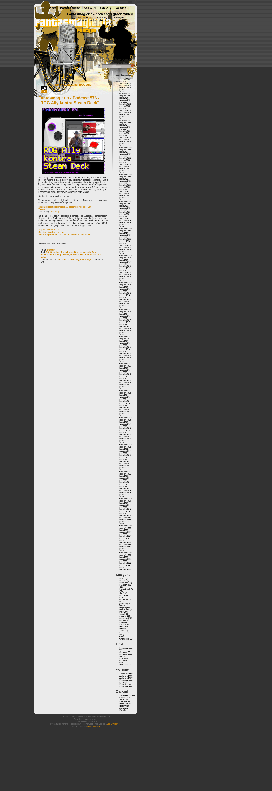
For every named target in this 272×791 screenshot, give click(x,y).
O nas (52, 7)
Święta (122, 630)
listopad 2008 (125, 547)
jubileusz (123, 603)
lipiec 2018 (124, 287)
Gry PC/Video (125, 595)
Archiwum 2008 (126, 674)
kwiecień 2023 (125, 158)
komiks (65, 259)
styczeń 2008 (125, 569)
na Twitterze (73, 234)
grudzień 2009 (125, 517)
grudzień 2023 (125, 139)
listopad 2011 (125, 465)
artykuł (122, 581)
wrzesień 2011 (125, 472)
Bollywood (123, 583)
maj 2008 (123, 561)
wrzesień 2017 (125, 310)
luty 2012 (123, 459)
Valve (43, 257)
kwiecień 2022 (125, 185)
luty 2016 (123, 351)
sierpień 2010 (125, 501)
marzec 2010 (124, 511)
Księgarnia (123, 658)
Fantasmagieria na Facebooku (52, 234)
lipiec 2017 (124, 314)
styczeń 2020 (125, 245)
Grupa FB (85, 234)
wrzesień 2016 (125, 337)
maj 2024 (123, 129)
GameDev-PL (125, 697)
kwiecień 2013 (125, 428)
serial (121, 626)
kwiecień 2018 (125, 293)
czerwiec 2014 (125, 397)
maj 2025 (123, 102)
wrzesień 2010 (125, 499)
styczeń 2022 (125, 191)
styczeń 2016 (125, 353)
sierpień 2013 (125, 420)
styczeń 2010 (125, 515)
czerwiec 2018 (125, 289)
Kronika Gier (124, 702)
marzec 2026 (124, 79)
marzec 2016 (124, 349)
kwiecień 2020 (125, 239)
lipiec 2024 (124, 125)
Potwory (74, 254)
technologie (86, 259)
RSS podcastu (125, 665)
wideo (121, 637)
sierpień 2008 (125, 555)
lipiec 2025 (124, 98)
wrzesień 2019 (125, 256)
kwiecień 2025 (125, 104)
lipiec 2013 (124, 422)
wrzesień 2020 (125, 229)
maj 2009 (123, 534)
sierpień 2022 (125, 177)
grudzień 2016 (125, 328)
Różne (122, 624)
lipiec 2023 (124, 152)
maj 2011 (123, 480)
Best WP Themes (113, 724)
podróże (122, 620)
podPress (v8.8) (93, 726)
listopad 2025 (125, 87)
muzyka (122, 616)
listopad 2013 (125, 411)
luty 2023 (123, 162)
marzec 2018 (124, 295)
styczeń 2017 (125, 326)
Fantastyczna (125, 585)
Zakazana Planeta (123, 709)
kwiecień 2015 (125, 374)
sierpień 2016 (125, 339)
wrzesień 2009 (125, 526)
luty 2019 (123, 270)
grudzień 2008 (125, 544)
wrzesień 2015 (125, 364)
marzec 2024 (124, 133)
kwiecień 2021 (125, 212)
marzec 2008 (124, 565)
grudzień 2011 (125, 463)
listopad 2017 (125, 303)
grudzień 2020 (125, 220)
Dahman (51, 250)
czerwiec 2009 (125, 532)
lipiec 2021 (124, 206)
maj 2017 (123, 318)
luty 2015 (123, 378)
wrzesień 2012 (125, 445)
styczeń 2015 (125, 380)
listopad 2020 (125, 222)
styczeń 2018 (125, 299)
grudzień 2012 (125, 436)
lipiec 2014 (124, 395)
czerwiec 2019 (125, 262)
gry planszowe (125, 599)
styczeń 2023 (125, 164)
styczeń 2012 (125, 461)
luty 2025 (123, 108)
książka (122, 608)
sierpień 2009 (125, 528)
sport (121, 628)
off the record (125, 660)
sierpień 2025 (125, 96)
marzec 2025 (124, 106)
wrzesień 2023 (125, 148)
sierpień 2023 (125, 150)
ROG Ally (84, 254)
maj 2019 (123, 264)
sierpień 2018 (125, 285)
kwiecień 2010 (125, 509)
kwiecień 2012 (125, 455)
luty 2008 (123, 567)
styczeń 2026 (125, 83)
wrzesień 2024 (125, 121)
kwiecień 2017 (125, 320)
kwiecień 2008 (125, 563)
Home (41, 7)
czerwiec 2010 (125, 505)
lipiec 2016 (124, 341)
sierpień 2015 (125, 366)
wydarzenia (124, 639)
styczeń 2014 (125, 407)
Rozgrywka (124, 706)
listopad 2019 (125, 249)
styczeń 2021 (125, 218)
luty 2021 (123, 216)
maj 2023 (123, 156)
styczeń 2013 (125, 434)
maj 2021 (123, 210)
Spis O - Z (105, 7)
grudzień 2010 (125, 490)
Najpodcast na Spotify (48, 230)
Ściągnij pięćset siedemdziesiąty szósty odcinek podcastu (64, 207)
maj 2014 (123, 399)
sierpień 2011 (125, 474)
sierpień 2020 (125, 231)
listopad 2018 (125, 276)
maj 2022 (123, 183)
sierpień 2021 (125, 204)
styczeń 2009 (125, 542)
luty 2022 (123, 189)
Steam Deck (96, 254)
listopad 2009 (125, 520)
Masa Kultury (124, 704)
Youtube (42, 209)
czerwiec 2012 (125, 451)
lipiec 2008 (124, 557)
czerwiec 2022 (125, 181)
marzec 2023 (124, 160)
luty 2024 (123, 135)
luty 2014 (123, 405)
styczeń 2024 (125, 137)
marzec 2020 (124, 241)
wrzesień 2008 (125, 553)
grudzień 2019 (125, 247)
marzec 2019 (124, 268)
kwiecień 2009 (125, 536)
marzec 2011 (124, 484)
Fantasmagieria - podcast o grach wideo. (100, 14)
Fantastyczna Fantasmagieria (126, 685)
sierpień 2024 (125, 123)
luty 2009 (123, 540)
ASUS (49, 252)
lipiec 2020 (124, 233)
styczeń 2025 (125, 110)
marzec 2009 (124, 538)
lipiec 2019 (124, 260)
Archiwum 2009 (126, 676)
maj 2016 (123, 345)
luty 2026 (123, 81)
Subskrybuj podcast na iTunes (52, 232)
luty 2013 (123, 432)
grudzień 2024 (125, 112)
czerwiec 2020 (125, 235)
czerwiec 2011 (125, 478)
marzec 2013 (124, 430)
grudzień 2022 (125, 166)
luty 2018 (123, 297)
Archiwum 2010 (126, 678)
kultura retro (124, 610)
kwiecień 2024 (125, 131)
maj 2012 (123, 453)
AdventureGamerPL (127, 695)
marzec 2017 (124, 322)
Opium (122, 663)
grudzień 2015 (125, 355)
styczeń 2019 (125, 272)
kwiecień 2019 (125, 266)
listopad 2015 (125, 357)
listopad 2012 (125, 438)
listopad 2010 (125, 492)
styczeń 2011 (125, 488)
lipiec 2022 (124, 179)
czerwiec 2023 (125, 154)
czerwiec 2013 (125, 424)
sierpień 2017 (125, 312)
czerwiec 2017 (125, 316)
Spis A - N (90, 7)
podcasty (74, 259)
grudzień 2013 (125, 409)
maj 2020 (123, 237)
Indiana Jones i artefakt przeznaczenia (72, 252)
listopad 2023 (125, 141)
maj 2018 (123, 291)
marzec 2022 (124, 187)
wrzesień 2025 (125, 94)
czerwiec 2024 (125, 127)
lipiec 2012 (124, 449)
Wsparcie (121, 7)
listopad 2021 (125, 195)
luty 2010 (123, 513)
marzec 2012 (124, 457)
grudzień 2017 (125, 301)
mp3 (52, 212)
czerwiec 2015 (125, 370)
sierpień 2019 (125, 258)
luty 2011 (123, 486)
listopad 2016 (125, 330)
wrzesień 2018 (125, 283)
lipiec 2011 (124, 476)
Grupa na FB (124, 652)
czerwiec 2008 (125, 559)
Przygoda (123, 622)
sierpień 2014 (125, 393)
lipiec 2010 (124, 503)
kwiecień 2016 (125, 347)
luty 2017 (123, 324)
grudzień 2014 (125, 382)
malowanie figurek (124, 613)
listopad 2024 (125, 114)
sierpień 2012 (125, 447)
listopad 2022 (125, 168)
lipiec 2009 (124, 530)
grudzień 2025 (125, 85)
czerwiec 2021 (125, 208)
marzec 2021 (124, 214)
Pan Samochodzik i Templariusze (68, 253)
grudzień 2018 (125, 274)
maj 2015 (123, 372)
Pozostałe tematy (70, 7)
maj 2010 (123, 507)
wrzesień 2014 (125, 391)
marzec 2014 (124, 403)
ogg (57, 212)
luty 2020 (123, 243)
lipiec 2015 (124, 368)
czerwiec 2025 (125, 100)
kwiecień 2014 (125, 401)
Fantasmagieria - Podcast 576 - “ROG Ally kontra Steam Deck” (68, 100)
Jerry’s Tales (124, 700)
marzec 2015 (124, 376)
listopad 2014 (125, 384)
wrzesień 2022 (125, 175)
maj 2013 (123, 426)
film (58, 259)
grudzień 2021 (125, 193)
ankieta (122, 579)
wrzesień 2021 (125, 202)
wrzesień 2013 (125, 418)
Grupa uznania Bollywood (125, 655)
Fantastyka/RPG (126, 589)
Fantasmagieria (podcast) (126, 681)
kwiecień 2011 (125, 482)
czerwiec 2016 (125, 343)
